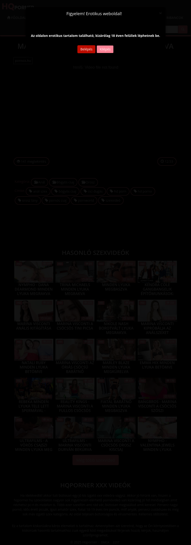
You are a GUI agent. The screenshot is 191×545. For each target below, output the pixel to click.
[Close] (160, 12)
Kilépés (105, 49)
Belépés (86, 49)
